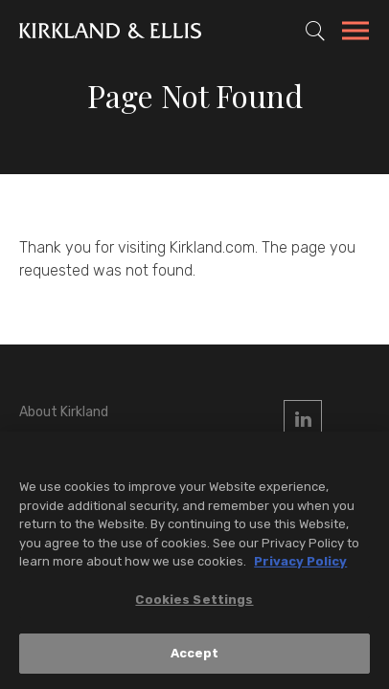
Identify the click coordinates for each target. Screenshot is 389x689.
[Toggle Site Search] (315, 30)
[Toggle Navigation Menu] (355, 33)
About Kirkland (63, 412)
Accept (195, 653)
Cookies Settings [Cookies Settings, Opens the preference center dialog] (194, 599)
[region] (194, 560)
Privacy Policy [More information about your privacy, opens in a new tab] (300, 561)
